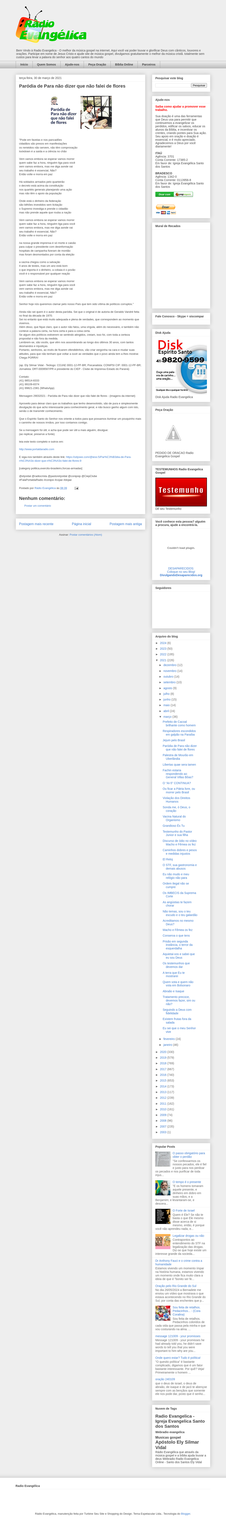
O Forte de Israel (184, 1210)
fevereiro (169, 1039)
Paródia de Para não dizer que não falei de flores (180, 747)
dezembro (170, 665)
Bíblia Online (124, 64)
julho (166, 693)
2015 (163, 1080)
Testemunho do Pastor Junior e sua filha (177, 833)
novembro (170, 671)
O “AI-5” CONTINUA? (177, 783)
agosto (168, 688)
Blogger (185, 1513)
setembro (169, 682)
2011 (163, 1103)
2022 (163, 654)
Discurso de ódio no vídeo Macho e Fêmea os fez (180, 842)
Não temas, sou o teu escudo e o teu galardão (180, 913)
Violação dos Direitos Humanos (176, 799)
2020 (163, 1052)
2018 (163, 1063)
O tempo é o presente (187, 1182)
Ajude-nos (72, 64)
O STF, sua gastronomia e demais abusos (180, 866)
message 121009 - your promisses (177, 1336)
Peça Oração (97, 64)
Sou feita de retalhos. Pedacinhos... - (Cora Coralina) (186, 1311)
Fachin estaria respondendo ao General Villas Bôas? (178, 774)
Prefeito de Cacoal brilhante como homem (179, 723)
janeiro (168, 1044)
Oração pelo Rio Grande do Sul (175, 1286)
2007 (163, 1126)
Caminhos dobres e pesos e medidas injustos (180, 851)
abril (166, 711)
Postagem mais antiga (126, 524)
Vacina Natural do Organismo (174, 818)
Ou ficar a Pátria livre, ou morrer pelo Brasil (179, 790)
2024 (163, 643)
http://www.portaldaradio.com (36, 449)
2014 (163, 1086)
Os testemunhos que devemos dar (176, 965)
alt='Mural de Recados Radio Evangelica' (181, 268)
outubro (168, 676)
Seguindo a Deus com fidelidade (177, 1011)
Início (24, 64)
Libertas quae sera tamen (179, 764)
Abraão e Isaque (173, 991)
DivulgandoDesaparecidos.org (181, 575)
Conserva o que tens (176, 935)
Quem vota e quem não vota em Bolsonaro (178, 983)
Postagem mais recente (36, 524)
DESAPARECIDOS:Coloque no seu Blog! (181, 570)
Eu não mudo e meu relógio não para (176, 876)
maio (166, 705)
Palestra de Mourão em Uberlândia (178, 756)
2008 (163, 1120)
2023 (163, 648)
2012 (163, 1097)
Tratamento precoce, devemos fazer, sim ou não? (179, 1000)
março (167, 716)
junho (167, 699)
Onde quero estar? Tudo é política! (178, 1357)
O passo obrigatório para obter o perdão (189, 1154)
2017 (163, 1069)
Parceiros (149, 64)
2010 (163, 1109)
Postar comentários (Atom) (86, 534)
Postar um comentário (37, 505)
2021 (163, 660)
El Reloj (168, 859)
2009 (163, 1115)
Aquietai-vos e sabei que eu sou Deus (179, 955)
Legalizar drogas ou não (188, 1235)
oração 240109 (165, 1379)
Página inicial (81, 524)
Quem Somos (46, 64)
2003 (163, 1132)
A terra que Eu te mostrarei (174, 974)
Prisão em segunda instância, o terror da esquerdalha (178, 945)
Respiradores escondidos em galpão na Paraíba (179, 732)
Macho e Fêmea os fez (177, 930)
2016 (163, 1074)
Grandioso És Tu (173, 825)
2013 (163, 1092)
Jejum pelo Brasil (174, 740)
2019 (163, 1057)
